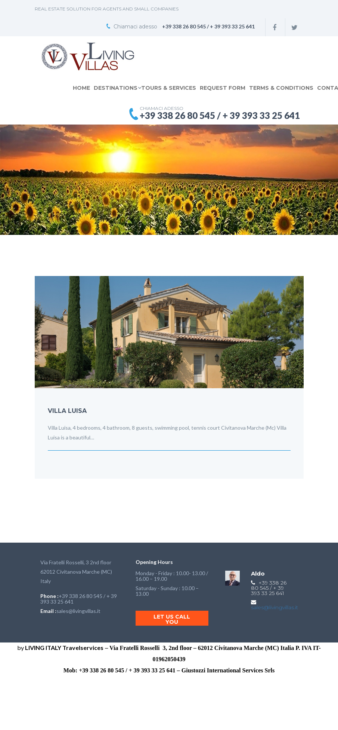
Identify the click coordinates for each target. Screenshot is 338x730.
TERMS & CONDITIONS (281, 88)
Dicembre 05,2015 (69, 461)
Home (81, 88)
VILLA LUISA (67, 410)
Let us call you (172, 619)
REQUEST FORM (222, 88)
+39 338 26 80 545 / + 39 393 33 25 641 (78, 599)
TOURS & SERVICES (168, 88)
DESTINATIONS (115, 88)
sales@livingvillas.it (78, 611)
